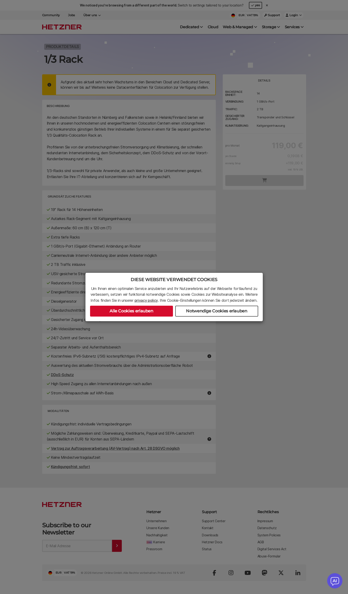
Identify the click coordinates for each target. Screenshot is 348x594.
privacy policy (146, 300)
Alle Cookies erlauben (131, 311)
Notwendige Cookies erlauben (216, 311)
